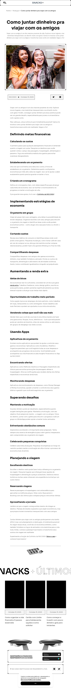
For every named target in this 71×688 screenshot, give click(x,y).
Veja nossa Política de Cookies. (31, 680)
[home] (5, 3)
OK (35, 683)
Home (8, 11)
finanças (16, 11)
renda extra (14, 285)
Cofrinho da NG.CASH (45, 194)
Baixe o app (51, 536)
